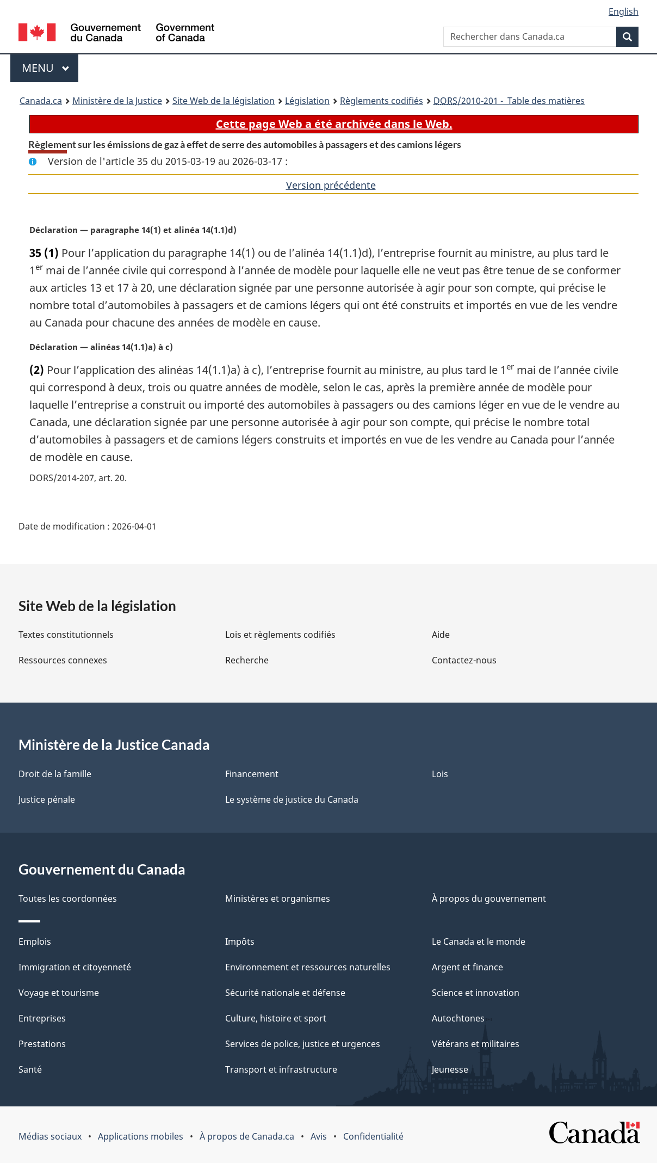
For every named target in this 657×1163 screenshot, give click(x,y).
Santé (30, 1069)
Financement (251, 774)
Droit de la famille (54, 774)
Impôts (240, 941)
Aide (441, 635)
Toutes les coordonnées (67, 898)
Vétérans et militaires (475, 1044)
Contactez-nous (464, 660)
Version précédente (331, 185)
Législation (307, 101)
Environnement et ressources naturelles (308, 967)
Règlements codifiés (381, 101)
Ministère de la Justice (117, 101)
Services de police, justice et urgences (302, 1044)
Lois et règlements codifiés (280, 635)
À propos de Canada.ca (247, 1136)
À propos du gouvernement (489, 898)
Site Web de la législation (223, 101)
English (624, 11)
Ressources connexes (62, 660)
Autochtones (458, 1018)
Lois (440, 774)
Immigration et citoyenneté (74, 967)
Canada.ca (41, 101)
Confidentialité (373, 1136)
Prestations (42, 1044)
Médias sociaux (50, 1136)
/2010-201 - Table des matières (509, 101)
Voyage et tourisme (58, 993)
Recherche (247, 660)
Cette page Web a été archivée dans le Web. (334, 123)
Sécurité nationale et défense (285, 993)
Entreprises (42, 1018)
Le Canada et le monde (478, 941)
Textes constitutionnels (66, 635)
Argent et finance (467, 967)
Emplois (34, 941)
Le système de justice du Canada (291, 799)
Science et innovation (475, 993)
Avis (319, 1136)
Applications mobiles (140, 1136)
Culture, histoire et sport (275, 1018)
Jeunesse (450, 1069)
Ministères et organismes (277, 898)
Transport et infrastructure (281, 1069)
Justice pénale (46, 799)
